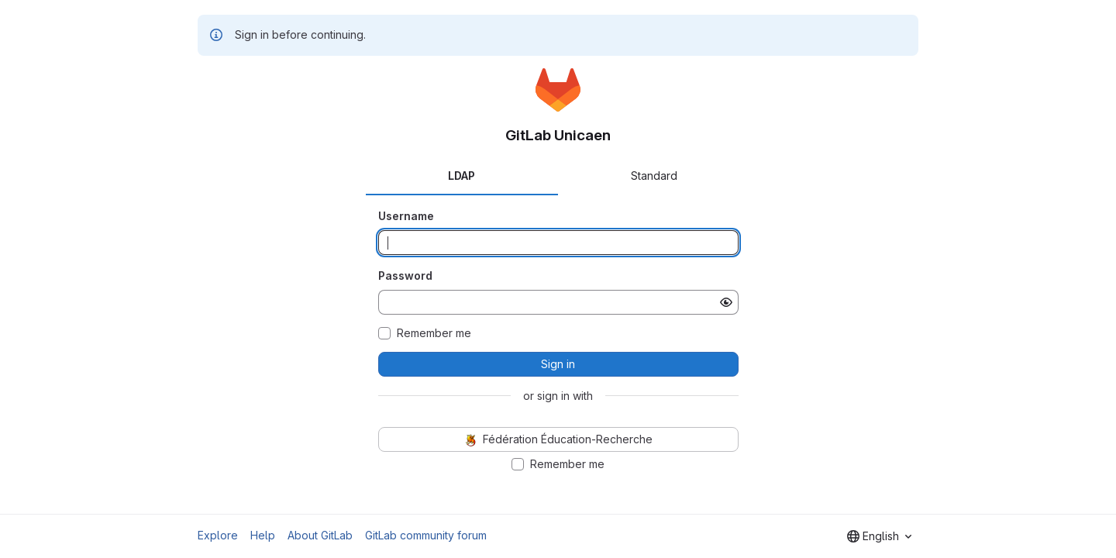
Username (406, 215)
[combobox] (879, 536)
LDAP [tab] (461, 175)
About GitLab (320, 535)
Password (405, 275)
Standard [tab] (654, 175)
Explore (218, 535)
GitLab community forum (426, 535)
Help (262, 535)
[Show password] (726, 302)
